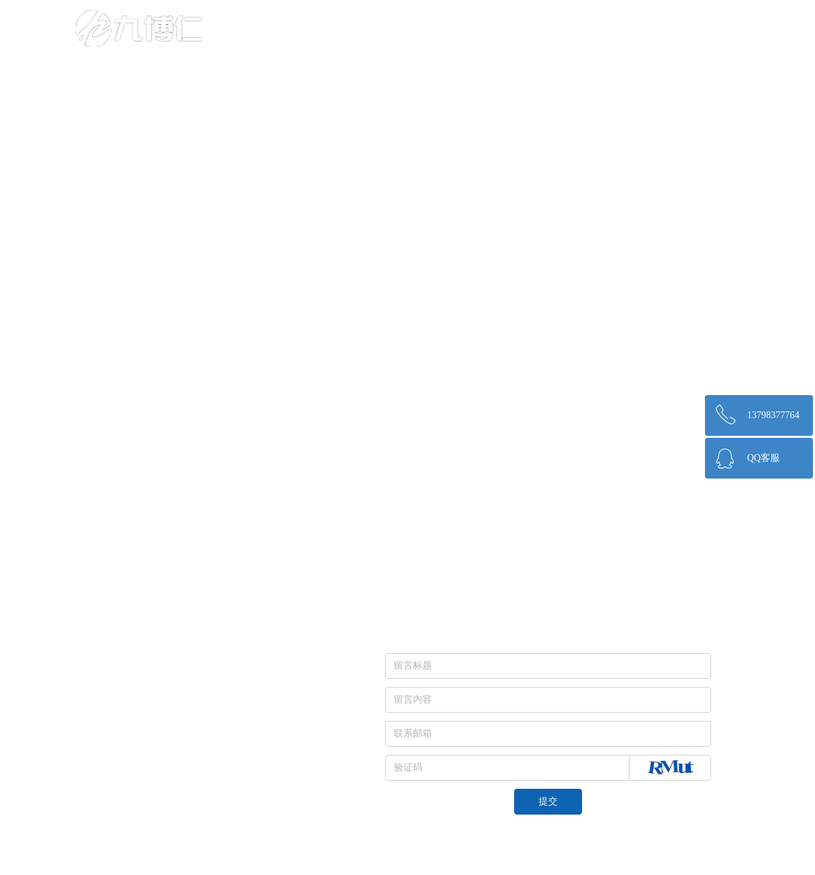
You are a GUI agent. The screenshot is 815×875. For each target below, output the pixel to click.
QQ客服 (763, 458)
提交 (548, 801)
